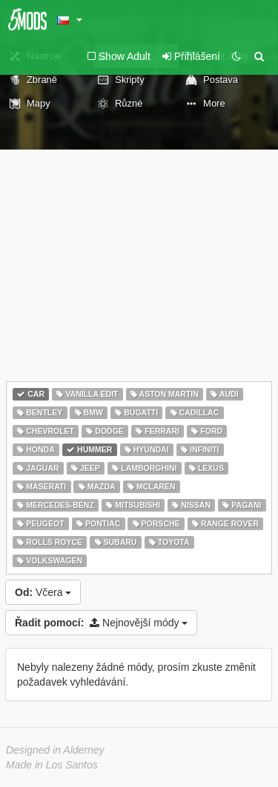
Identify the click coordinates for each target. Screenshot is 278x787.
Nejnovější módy (101, 623)
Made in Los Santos (52, 765)
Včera (43, 592)
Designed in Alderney (55, 750)
